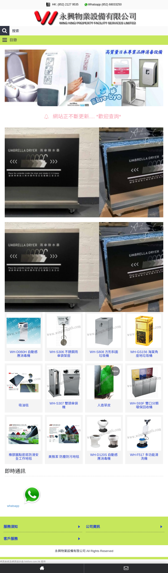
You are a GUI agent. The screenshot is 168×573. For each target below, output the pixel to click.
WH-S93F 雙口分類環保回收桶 (144, 405)
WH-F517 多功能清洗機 (144, 456)
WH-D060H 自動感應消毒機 (23, 353)
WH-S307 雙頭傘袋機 (64, 405)
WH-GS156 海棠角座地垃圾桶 (144, 353)
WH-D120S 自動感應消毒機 (104, 456)
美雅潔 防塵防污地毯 (63, 457)
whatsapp (13, 506)
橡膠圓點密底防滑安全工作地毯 (24, 456)
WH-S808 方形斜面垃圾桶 (104, 353)
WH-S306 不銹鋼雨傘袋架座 (64, 353)
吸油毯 (24, 405)
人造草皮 (104, 405)
